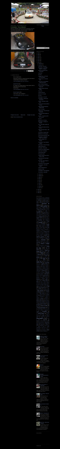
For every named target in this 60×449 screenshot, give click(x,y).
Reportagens (39, 318)
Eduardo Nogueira (16, 92)
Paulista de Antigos (46, 289)
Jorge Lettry (43, 265)
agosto (40, 177)
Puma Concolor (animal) (42, 303)
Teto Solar (38, 328)
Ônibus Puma (46, 285)
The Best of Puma (45, 328)
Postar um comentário (14, 97)
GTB (42, 253)
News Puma (46, 281)
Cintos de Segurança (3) (42, 167)
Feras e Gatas (45, 243)
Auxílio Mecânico (38, 207)
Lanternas (38, 266)
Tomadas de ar (38, 329)
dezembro (40, 63)
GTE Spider (42, 258)
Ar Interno (45, 205)
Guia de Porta (46, 261)
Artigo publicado (43, 206)
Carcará (47, 213)
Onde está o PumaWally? (42, 150)
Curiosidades (43, 223)
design (48, 224)
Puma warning (40, 310)
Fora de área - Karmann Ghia (43, 132)
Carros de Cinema (45, 214)
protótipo (41, 298)
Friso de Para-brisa (39, 250)
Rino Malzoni (43, 320)
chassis (47, 216)
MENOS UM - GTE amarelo (43, 133)
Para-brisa (44, 288)
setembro (40, 175)
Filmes (39, 246)
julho (39, 178)
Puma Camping (42, 302)
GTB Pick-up (47, 253)
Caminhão (38, 212)
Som (37, 325)
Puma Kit (47, 306)
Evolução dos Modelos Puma (40, 241)
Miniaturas (38, 279)
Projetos (37, 298)
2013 (39, 59)
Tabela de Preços (41, 326)
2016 (39, 54)
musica (42, 281)
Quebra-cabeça (41, 313)
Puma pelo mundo (41, 153)
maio (39, 181)
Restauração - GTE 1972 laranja (43, 144)
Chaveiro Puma (39, 217)
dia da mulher (42, 228)
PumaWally (44, 311)
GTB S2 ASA (45, 254)
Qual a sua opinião (46, 312)
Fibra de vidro (47, 245)
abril (39, 183)
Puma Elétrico (44, 304)
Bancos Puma (45, 207)
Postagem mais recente (15, 114)
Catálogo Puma (41, 216)
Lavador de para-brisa (39, 269)
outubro (40, 174)
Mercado (37, 277)
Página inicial (23, 114)
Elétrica (42, 231)
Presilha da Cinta (39, 297)
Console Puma (43, 221)
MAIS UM (46, 273)
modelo (43, 279)
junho (40, 180)
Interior (42, 264)
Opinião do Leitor (41, 169)
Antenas (37, 203)
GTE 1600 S (45, 257)
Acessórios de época (46, 198)
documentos (43, 230)
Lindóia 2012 (38, 270)
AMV (41, 202)
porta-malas (42, 296)
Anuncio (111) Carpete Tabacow (43, 149)
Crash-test (37, 223)
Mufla (40, 280)
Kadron (47, 265)
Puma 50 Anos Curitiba (40, 301)
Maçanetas (47, 272)
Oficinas (37, 285)
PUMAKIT (37, 311)
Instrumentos (38, 264)
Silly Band (42, 324)
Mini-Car (47, 277)
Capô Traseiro (38, 213)
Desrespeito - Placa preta (42, 147)
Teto (47, 327)
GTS (44, 260)
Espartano (45, 235)
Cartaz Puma (44, 215)
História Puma (39, 262)
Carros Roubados (38, 215)
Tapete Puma (44, 327)
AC (36, 197)
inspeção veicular (44, 263)
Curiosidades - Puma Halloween (43, 170)
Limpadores (46, 269)
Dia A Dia (39, 74)
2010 (39, 189)
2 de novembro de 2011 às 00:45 (20, 81)
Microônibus (42, 277)
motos (37, 280)
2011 (39, 62)
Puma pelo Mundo (41, 307)
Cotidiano (47, 222)
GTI (48, 258)
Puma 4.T (46, 298)
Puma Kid (43, 306)
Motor (47, 279)
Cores (48, 221)
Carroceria (40, 214)
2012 (39, 60)
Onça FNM (41, 285)
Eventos (43, 239)
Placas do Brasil (42, 294)
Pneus (43, 295)
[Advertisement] (19, 106)
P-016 (44, 286)
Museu (37, 281)
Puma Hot (38, 306)
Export (47, 241)
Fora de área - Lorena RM (42, 172)
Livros (42, 271)
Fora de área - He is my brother (43, 163)
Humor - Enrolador (41, 109)
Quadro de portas (39, 312)
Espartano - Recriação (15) (44, 413)
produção (46, 297)
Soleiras (47, 324)
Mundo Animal (45, 280)
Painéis (40, 288)
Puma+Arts (40, 73)
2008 (39, 192)
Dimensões (46, 229)
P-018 (48, 286)
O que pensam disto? (42, 152)
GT (48, 251)
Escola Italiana (40, 235)
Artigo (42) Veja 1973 (41, 146)
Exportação (38, 242)
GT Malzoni (40, 252)
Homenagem (47, 262)
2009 (39, 191)
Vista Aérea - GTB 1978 (42, 66)
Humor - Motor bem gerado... (43, 84)
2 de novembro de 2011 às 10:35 (20, 89)
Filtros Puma (43, 246)
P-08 (46, 287)
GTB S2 (39, 254)
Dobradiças (38, 230)
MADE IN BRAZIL (40, 273)
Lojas (38, 272)
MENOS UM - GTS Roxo (42, 120)
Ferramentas (42, 245)
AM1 (40, 201)
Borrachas (48, 208)
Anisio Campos (46, 202)
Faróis (44, 242)
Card (37, 214)
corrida (40, 222)
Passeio (41, 289)
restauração (45, 319)
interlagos (47, 264)
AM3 (47, 201)
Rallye (43, 315)
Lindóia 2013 (44, 270)
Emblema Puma (46, 231)
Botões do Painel (41, 209)
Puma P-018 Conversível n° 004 (43, 135)
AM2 (44, 201)
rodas (48, 320)
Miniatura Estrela (45, 278)
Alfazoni (37, 201)
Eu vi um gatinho (41, 238)
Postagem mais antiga (31, 114)
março (40, 184)
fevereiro (40, 186)
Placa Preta (42, 293)
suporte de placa (47, 325)
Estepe (48, 237)
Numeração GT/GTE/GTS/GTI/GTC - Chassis (44, 375)
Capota (43, 213)
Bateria (37, 208)
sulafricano (41, 325)
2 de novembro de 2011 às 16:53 (20, 95)
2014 (39, 57)
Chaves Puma (46, 217)
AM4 (37, 202)
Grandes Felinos (44, 251)
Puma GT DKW (44, 305)
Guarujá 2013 (38, 261)
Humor (39, 263)
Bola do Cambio (42, 208)
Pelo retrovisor (41, 290)
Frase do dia (43, 249)
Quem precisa (42, 314)
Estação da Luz (43, 237)
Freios (47, 249)
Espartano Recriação (40, 236)
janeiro (40, 187)
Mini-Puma (38, 278)
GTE (37, 257)
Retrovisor (38, 320)
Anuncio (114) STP (41, 92)
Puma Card (47, 302)
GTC (46, 256)
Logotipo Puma (47, 271)
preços (47, 296)
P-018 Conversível (41, 287)
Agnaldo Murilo (15, 83)
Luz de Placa (42, 272)
